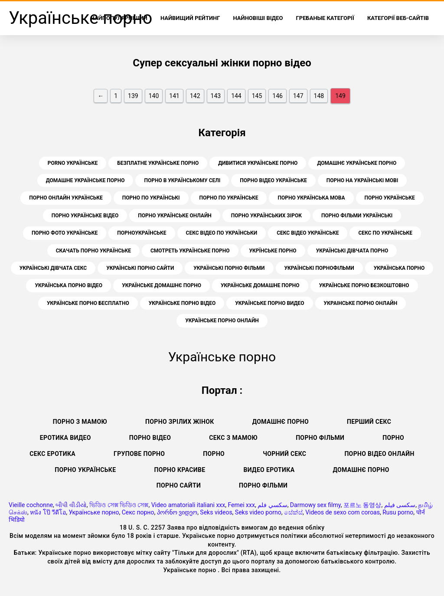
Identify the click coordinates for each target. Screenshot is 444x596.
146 (277, 95)
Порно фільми (320, 437)
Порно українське (85, 469)
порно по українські (151, 198)
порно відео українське (273, 180)
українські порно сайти (140, 268)
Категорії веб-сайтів (398, 18)
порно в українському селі (182, 180)
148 (319, 95)
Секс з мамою (233, 437)
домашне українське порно (85, 180)
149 (340, 95)
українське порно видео (269, 303)
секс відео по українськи (222, 233)
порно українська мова (311, 198)
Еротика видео (65, 437)
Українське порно (94, 512)
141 (174, 95)
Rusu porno (397, 512)
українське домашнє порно (161, 285)
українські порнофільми (319, 268)
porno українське (73, 163)
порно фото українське (65, 233)
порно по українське (228, 198)
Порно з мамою (80, 421)
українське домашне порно (260, 285)
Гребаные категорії (325, 18)
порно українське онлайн (175, 216)
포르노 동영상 (362, 504)
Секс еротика (52, 453)
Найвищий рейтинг (190, 18)
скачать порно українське (93, 251)
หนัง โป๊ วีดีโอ (48, 512)
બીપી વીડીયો (71, 504)
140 (154, 95)
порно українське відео (85, 216)
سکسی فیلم (399, 504)
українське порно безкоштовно (364, 285)
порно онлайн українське (66, 198)
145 (257, 95)
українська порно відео (68, 285)
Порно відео (150, 437)
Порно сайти (179, 485)
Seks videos (216, 512)
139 (133, 95)
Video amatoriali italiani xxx (188, 504)
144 (236, 95)
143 (216, 95)
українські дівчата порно (352, 251)
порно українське (390, 198)
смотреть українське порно (190, 251)
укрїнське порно (273, 251)
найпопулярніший (119, 18)
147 (298, 95)
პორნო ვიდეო (177, 512)
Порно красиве (179, 469)
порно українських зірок (266, 216)
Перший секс (369, 421)
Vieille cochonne (31, 504)
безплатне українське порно (158, 163)
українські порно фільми (228, 268)
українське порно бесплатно (88, 303)
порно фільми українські (356, 216)
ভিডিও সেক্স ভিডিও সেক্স (118, 504)
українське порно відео (182, 303)
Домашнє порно (280, 421)
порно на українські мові (362, 180)
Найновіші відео (258, 18)
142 (195, 95)
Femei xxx (241, 504)
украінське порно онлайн (361, 303)
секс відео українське (308, 233)
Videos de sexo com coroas (342, 512)
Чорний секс (284, 453)
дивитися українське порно (257, 163)
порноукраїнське (141, 233)
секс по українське (385, 233)
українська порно (399, 268)
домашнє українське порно (356, 163)
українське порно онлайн (222, 321)
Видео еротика (269, 469)
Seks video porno (258, 512)
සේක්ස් (293, 512)
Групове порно (139, 453)
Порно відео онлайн (379, 453)
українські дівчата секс (53, 268)
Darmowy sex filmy (315, 504)
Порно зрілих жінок (179, 421)
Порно (393, 437)
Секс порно (138, 512)
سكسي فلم (272, 504)
